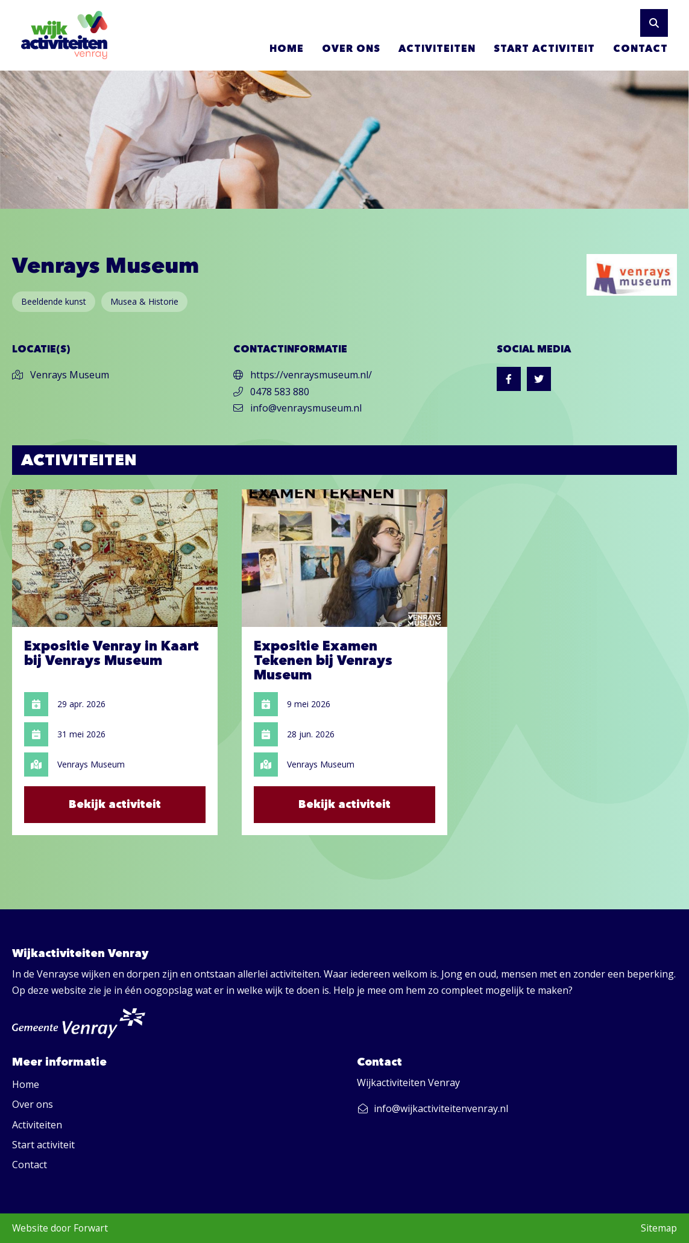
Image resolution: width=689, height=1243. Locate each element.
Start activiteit (544, 48)
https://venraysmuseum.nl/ (302, 374)
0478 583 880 (271, 391)
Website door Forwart (60, 1228)
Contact (640, 48)
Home (286, 48)
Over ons (351, 48)
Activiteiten (437, 48)
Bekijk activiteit (115, 804)
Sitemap (659, 1228)
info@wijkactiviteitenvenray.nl (432, 1108)
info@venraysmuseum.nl (297, 408)
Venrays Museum (60, 374)
